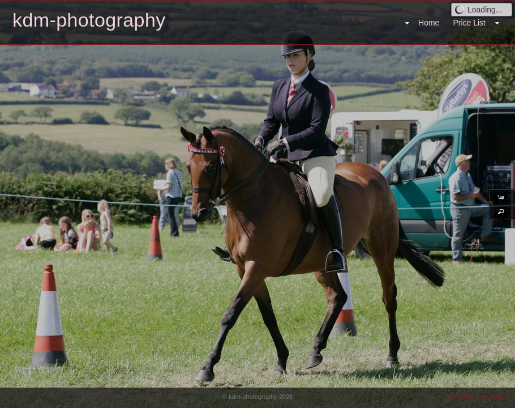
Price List (469, 22)
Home (428, 22)
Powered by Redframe (476, 397)
